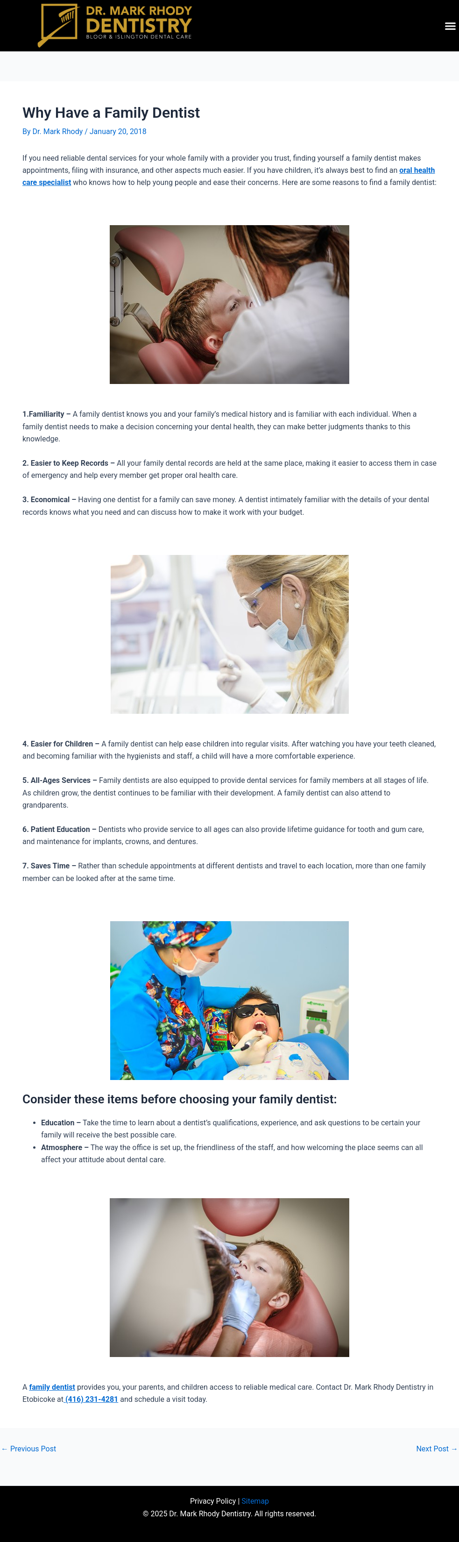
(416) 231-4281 (91, 1399)
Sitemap (255, 1501)
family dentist (52, 1387)
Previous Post (28, 1449)
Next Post (437, 1449)
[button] (450, 26)
